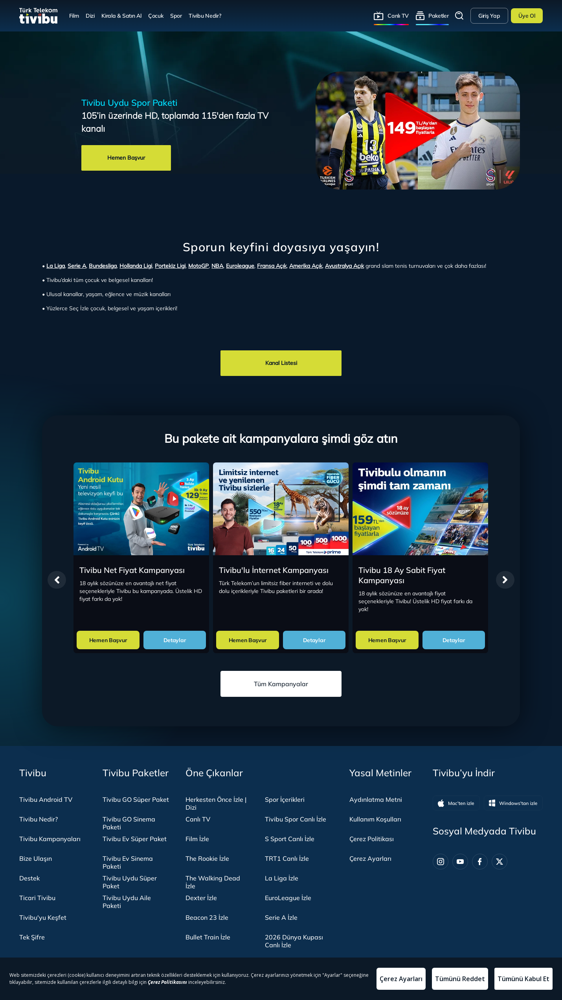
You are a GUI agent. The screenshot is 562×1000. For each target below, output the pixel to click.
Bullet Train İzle (207, 937)
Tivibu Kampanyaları (50, 839)
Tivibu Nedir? (205, 15)
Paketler (438, 15)
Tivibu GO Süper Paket (136, 799)
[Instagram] (440, 861)
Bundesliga (103, 265)
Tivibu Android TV (45, 799)
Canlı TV (398, 15)
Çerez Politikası (371, 839)
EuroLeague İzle (288, 898)
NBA (217, 265)
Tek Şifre (32, 937)
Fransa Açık (272, 265)
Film (74, 15)
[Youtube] (460, 861)
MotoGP (198, 265)
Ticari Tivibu (37, 898)
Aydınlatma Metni (375, 799)
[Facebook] (480, 861)
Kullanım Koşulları (375, 819)
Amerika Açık (305, 265)
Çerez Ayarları (370, 858)
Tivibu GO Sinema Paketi (129, 823)
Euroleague (240, 265)
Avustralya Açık (344, 265)
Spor (176, 15)
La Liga (55, 265)
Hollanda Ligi (135, 265)
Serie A (77, 265)
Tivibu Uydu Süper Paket (130, 882)
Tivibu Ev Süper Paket (135, 839)
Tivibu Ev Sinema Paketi (128, 862)
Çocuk (155, 15)
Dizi (90, 15)
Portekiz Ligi (170, 265)
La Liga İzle (281, 878)
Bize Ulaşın (35, 858)
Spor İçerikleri (285, 799)
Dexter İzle (201, 898)
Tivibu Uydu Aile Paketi (127, 902)
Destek (29, 878)
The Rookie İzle (207, 858)
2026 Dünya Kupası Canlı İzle (294, 941)
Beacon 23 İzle (206, 917)
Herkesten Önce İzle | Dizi (215, 803)
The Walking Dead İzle (212, 882)
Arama (459, 15)
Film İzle (197, 839)
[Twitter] (499, 861)
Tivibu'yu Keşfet (42, 917)
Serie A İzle (281, 917)
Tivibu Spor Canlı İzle (295, 819)
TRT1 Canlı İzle (287, 858)
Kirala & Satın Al (121, 15)
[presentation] (57, 580)
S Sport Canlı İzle (289, 839)
